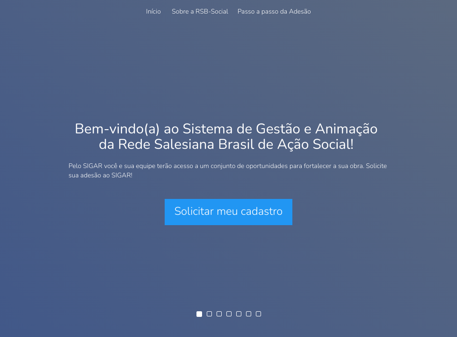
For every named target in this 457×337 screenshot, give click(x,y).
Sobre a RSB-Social (200, 11)
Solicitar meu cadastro (228, 211)
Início (153, 11)
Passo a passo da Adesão (274, 11)
